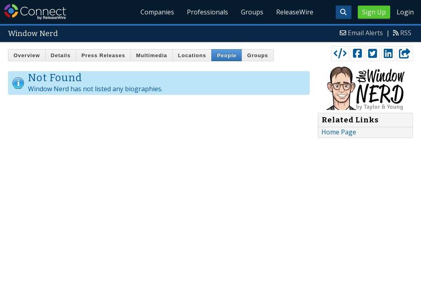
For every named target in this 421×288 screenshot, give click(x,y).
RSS (405, 32)
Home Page (338, 132)
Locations (192, 55)
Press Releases (103, 55)
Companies (157, 12)
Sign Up (374, 12)
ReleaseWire (294, 12)
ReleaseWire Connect (35, 12)
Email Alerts (365, 32)
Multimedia (151, 55)
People (227, 55)
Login (405, 12)
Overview (27, 55)
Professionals (207, 12)
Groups (252, 12)
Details (61, 55)
